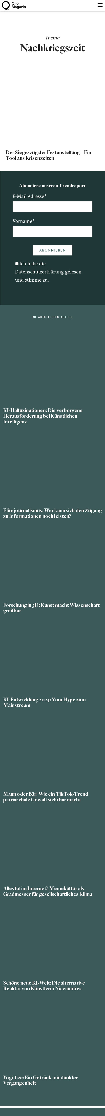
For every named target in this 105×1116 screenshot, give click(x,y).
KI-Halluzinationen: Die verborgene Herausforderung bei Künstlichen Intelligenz (43, 416)
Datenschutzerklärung (39, 272)
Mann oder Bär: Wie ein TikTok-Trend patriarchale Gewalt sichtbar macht (45, 797)
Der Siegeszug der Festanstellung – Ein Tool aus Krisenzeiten (48, 155)
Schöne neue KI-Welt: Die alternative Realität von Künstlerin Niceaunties (44, 985)
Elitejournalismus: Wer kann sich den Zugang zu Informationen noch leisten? (52, 513)
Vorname (24, 221)
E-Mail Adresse (30, 197)
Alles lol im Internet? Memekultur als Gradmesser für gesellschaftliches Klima (47, 891)
